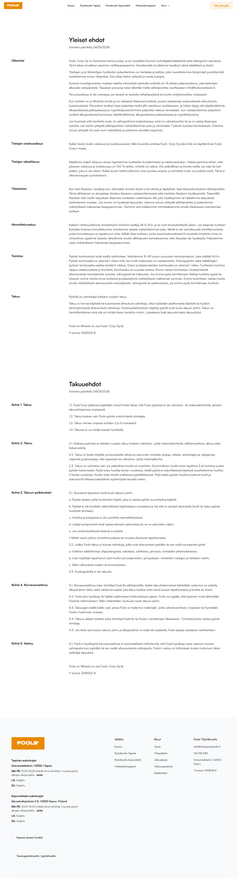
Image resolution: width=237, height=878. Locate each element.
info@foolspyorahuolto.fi (207, 746)
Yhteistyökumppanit (145, 5)
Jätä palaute (160, 759)
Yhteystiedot (160, 753)
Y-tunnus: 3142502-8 (205, 770)
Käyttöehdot (160, 773)
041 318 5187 (201, 753)
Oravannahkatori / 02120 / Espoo (208, 761)
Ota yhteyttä (221, 5)
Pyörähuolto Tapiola (90, 5)
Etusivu (71, 5)
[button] (165, 5)
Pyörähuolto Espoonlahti (117, 5)
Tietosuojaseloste (163, 766)
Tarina (157, 746)
